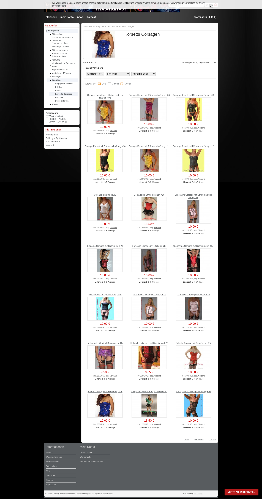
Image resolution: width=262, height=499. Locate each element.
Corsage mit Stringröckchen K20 (149, 195)
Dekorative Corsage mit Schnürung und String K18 (193, 196)
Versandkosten (53, 141)
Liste (104, 84)
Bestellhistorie (86, 452)
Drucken (212, 439)
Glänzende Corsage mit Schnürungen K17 (193, 246)
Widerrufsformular (54, 457)
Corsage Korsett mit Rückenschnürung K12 (193, 146)
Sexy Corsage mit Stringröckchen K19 (149, 391)
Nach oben (198, 439)
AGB (48, 471)
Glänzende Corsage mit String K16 (193, 294)
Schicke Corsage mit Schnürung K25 (193, 343)
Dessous (111, 26)
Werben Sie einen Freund (91, 461)
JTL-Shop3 (198, 494)
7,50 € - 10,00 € (57, 116)
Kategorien (99, 26)
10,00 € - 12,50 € (58, 119)
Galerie (115, 84)
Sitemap (49, 480)
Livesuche (50, 475)
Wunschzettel (86, 457)
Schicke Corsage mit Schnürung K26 (105, 391)
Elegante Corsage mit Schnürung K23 (105, 246)
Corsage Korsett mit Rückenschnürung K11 (149, 146)
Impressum (51, 485)
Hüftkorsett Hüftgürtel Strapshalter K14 (105, 343)
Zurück (186, 439)
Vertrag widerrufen (241, 492)
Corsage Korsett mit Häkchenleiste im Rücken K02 (105, 96)
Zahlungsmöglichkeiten (56, 138)
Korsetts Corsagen (125, 26)
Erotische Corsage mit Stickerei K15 (149, 246)
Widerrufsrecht (52, 461)
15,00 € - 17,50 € (57, 122)
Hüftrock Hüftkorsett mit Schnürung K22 (149, 343)
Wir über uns (52, 134)
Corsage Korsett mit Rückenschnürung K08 (193, 95)
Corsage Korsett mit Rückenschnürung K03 (149, 95)
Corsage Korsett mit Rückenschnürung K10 (104, 146)
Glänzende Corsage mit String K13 (149, 294)
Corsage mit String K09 (105, 195)
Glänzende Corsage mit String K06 (105, 294)
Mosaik (127, 84)
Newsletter (51, 145)
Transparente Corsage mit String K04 (193, 391)
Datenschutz (51, 466)
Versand (113, 131)
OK (211, 5)
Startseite (87, 26)
